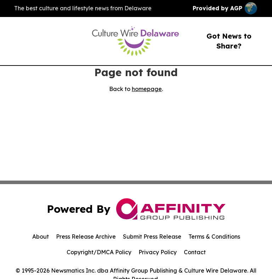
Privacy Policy (157, 252)
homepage (147, 88)
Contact (195, 252)
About (40, 236)
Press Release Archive (86, 236)
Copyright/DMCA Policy (99, 252)
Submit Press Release (152, 236)
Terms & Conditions (214, 236)
